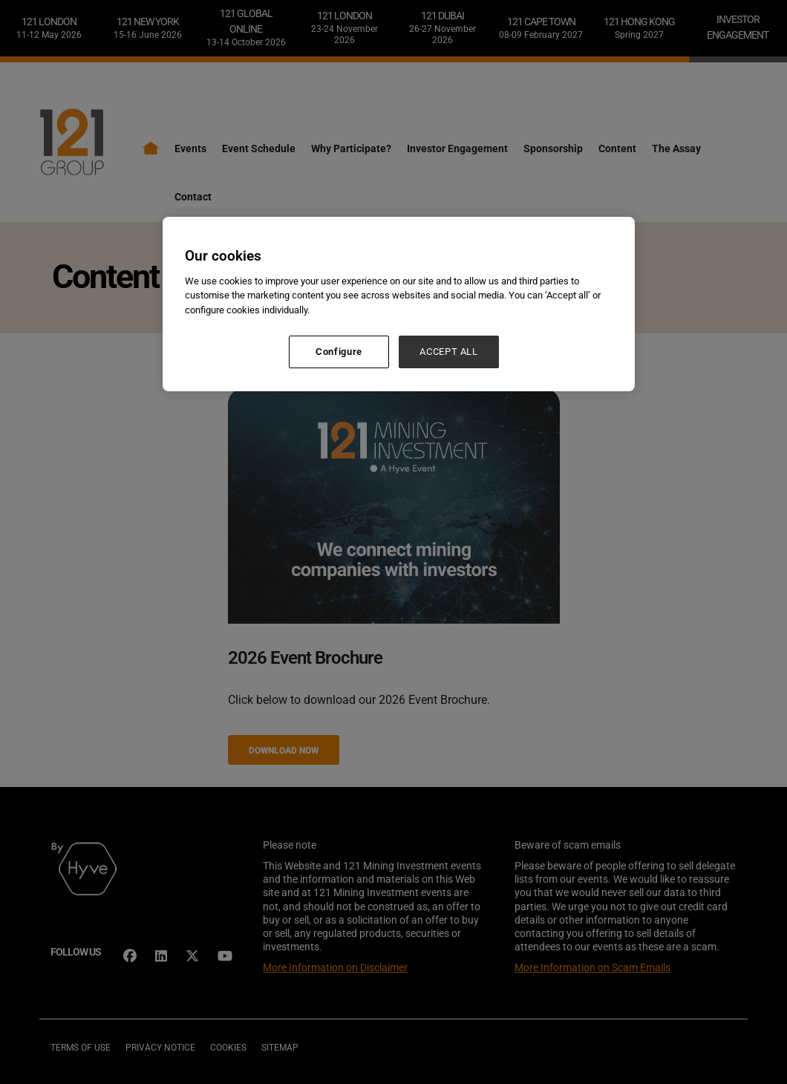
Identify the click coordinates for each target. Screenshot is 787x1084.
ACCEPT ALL (448, 351)
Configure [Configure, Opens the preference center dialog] (339, 351)
